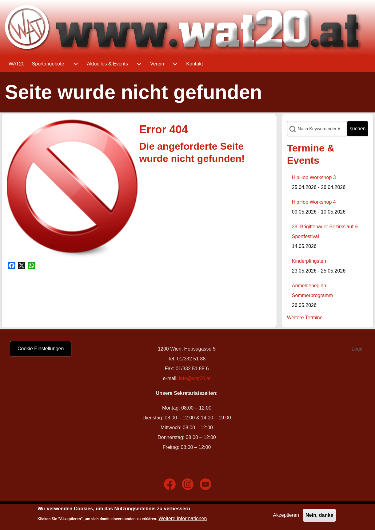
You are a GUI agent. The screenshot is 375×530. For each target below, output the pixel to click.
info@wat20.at (195, 378)
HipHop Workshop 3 (314, 177)
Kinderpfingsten (309, 261)
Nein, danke (319, 516)
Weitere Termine (305, 317)
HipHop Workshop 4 (314, 202)
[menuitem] (16, 64)
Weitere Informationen (182, 520)
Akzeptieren (286, 516)
